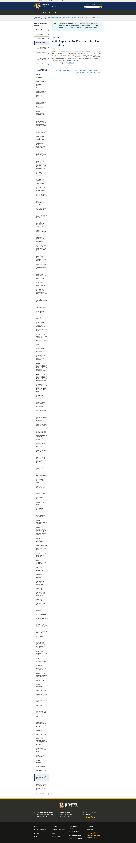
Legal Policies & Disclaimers (59, 829)
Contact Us (99, 4)
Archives (36, 833)
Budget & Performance (40, 829)
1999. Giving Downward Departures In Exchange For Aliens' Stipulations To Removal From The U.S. (86, 71)
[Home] (45, 8)
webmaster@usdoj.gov (69, 27)
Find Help (93, 4)
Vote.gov (90, 829)
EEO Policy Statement (75, 835)
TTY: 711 (63, 816)
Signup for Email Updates (91, 812)
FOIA (35, 836)
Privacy (54, 833)
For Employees (56, 836)
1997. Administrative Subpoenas (61, 70)
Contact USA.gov (92, 837)
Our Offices (86, 4)
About (36, 826)
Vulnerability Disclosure (75, 838)
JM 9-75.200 (71, 63)
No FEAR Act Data (74, 831)
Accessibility (55, 826)
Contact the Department (66, 812)
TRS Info (70, 816)
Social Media (86, 814)
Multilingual (90, 826)
